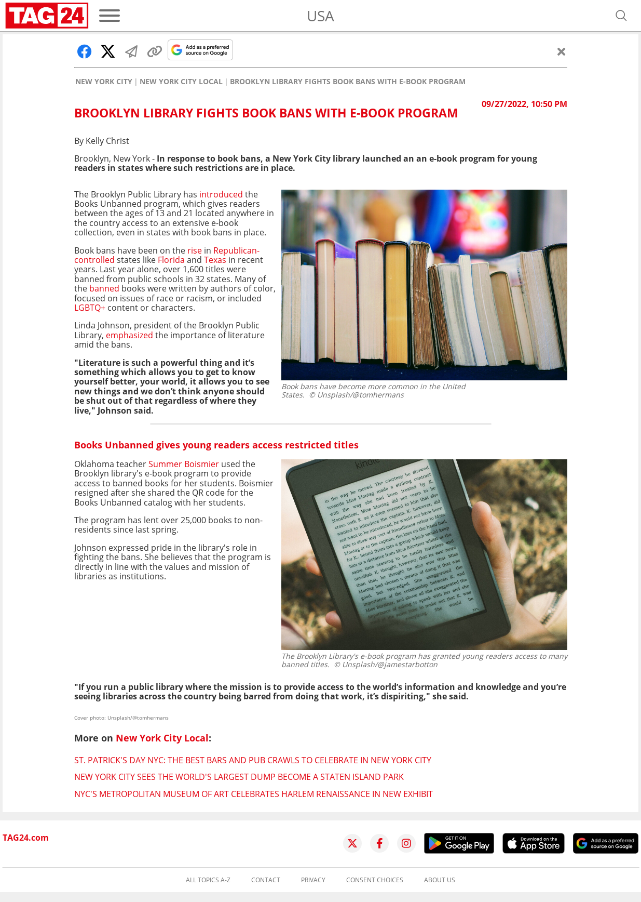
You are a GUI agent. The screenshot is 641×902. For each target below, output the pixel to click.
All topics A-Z (208, 880)
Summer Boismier (183, 464)
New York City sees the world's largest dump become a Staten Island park (239, 776)
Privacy (313, 880)
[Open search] (621, 15)
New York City (103, 81)
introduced (220, 194)
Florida (171, 260)
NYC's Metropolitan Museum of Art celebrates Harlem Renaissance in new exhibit (253, 794)
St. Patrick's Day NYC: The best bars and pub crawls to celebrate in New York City (252, 760)
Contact (265, 880)
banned (104, 288)
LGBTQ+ (89, 307)
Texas (215, 260)
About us (439, 880)
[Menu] (109, 15)
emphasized (129, 335)
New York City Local (181, 81)
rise (194, 250)
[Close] (561, 51)
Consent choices (374, 880)
